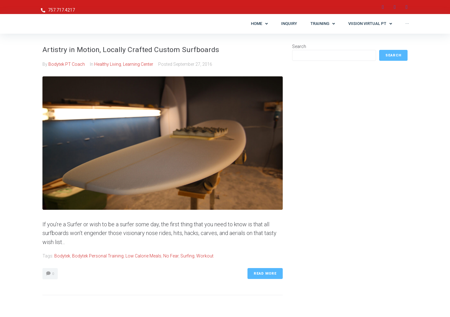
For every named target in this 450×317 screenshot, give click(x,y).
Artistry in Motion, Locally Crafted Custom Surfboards (146, 49)
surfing (187, 255)
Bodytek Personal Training (98, 255)
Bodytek (62, 255)
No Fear (171, 255)
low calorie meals (143, 255)
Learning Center (138, 64)
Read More (265, 273)
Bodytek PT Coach (66, 64)
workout (204, 255)
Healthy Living (107, 64)
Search (299, 46)
